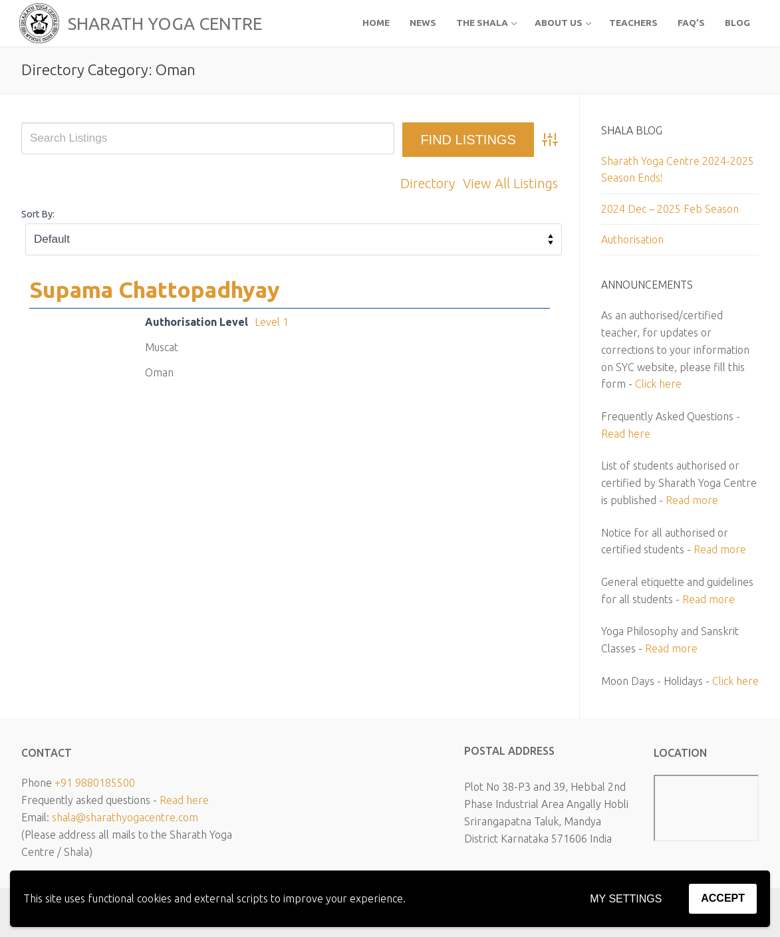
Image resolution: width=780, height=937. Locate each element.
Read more (692, 500)
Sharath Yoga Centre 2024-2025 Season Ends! (677, 169)
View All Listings (510, 183)
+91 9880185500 (95, 783)
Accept (723, 898)
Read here (625, 434)
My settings (626, 898)
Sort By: (38, 214)
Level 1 (272, 322)
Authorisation (632, 239)
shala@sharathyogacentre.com (125, 817)
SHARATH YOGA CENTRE (165, 23)
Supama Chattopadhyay (154, 289)
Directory (427, 183)
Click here (658, 384)
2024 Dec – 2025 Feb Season (670, 209)
